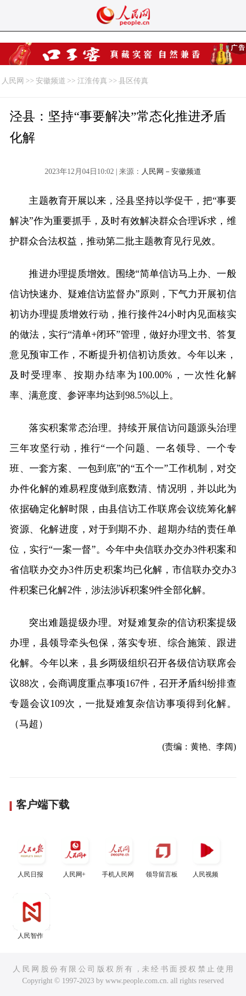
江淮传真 (92, 81)
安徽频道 (51, 81)
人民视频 (206, 855)
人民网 (13, 81)
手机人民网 (119, 855)
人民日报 (31, 855)
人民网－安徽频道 (171, 172)
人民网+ (75, 855)
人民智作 (31, 916)
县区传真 (133, 81)
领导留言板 (162, 855)
